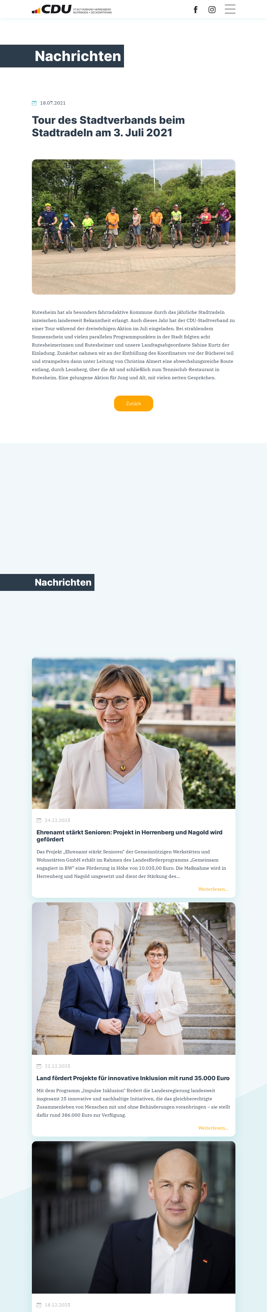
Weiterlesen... (213, 889)
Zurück (133, 403)
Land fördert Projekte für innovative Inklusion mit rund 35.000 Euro (133, 1078)
